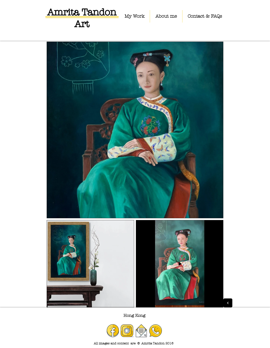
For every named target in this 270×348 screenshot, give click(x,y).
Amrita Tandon (81, 12)
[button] (134, 16)
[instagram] (127, 331)
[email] (141, 331)
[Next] (227, 302)
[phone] (156, 331)
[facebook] (113, 331)
